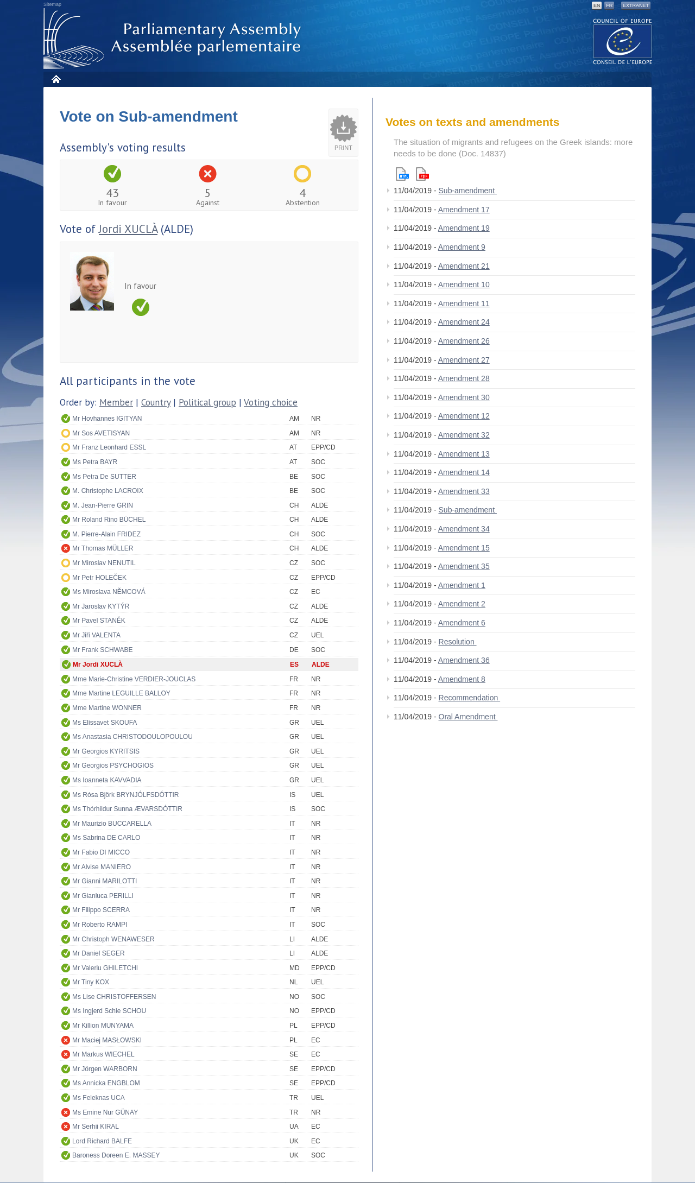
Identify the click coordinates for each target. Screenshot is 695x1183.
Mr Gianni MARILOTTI (104, 881)
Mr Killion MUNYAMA (103, 1025)
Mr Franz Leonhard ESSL (109, 447)
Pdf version (422, 174)
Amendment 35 (464, 566)
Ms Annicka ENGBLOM (106, 1083)
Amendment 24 (464, 322)
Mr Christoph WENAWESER (113, 939)
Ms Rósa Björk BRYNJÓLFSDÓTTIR (125, 795)
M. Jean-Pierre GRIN (102, 505)
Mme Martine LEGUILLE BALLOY (121, 693)
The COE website (622, 41)
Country (155, 402)
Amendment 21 (464, 266)
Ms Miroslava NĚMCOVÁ (109, 592)
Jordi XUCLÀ (128, 229)
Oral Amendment (468, 716)
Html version (402, 174)
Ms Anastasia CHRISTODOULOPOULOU (132, 737)
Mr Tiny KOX (90, 982)
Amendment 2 (461, 603)
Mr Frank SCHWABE (102, 650)
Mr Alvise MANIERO (101, 867)
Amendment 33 (464, 491)
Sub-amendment (468, 190)
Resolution (458, 641)
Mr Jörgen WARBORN (104, 1069)
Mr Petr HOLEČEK (99, 577)
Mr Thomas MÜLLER (102, 548)
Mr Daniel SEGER (98, 953)
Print (343, 147)
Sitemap (52, 4)
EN (597, 5)
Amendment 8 (461, 679)
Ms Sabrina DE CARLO (106, 838)
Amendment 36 (464, 660)
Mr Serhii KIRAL (95, 1126)
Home (55, 79)
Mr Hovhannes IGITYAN (107, 418)
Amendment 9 (461, 247)
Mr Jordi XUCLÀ (98, 664)
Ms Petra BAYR (94, 462)
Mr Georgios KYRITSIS (106, 751)
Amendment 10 (464, 284)
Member (116, 402)
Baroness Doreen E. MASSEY (116, 1155)
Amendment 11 (464, 303)
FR (609, 5)
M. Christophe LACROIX (107, 491)
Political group (207, 402)
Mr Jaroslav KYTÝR (100, 606)
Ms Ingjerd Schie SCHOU (109, 1011)
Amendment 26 (464, 341)
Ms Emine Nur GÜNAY (105, 1112)
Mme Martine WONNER (107, 708)
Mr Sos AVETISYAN (101, 433)
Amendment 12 (464, 416)
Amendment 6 (461, 622)
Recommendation (470, 697)
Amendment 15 (464, 547)
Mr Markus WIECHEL (103, 1054)
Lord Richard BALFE (102, 1141)
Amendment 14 (464, 472)
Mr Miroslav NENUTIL (104, 563)
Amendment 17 (464, 209)
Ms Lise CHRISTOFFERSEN (114, 997)
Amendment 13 (464, 454)
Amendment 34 (464, 528)
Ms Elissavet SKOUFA (104, 722)
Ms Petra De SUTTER (104, 476)
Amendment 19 (464, 228)
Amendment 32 (464, 435)
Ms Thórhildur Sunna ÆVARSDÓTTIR (127, 809)
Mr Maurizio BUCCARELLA (111, 823)
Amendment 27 (464, 360)
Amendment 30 (464, 397)
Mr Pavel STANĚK (98, 620)
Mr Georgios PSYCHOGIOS (113, 765)
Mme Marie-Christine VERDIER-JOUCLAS (133, 679)
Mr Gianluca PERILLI (103, 896)
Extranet (636, 5)
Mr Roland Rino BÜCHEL (109, 519)
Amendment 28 (464, 378)
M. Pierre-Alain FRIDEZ (106, 534)
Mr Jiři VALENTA (96, 635)
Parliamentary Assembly (174, 38)
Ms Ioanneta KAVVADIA (107, 780)
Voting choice (271, 402)
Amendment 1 (461, 585)
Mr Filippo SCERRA (101, 910)
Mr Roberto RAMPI (99, 924)
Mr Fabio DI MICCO (101, 852)
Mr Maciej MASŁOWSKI (107, 1040)
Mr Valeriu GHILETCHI (105, 968)
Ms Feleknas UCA (98, 1098)
